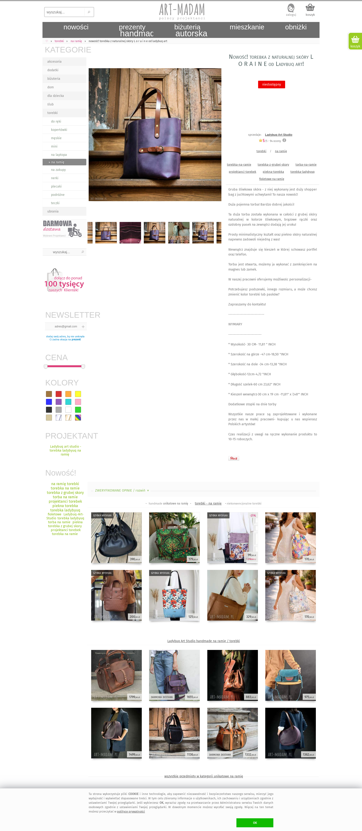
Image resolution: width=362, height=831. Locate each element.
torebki (52, 113)
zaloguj (291, 14)
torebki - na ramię (208, 503)
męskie (56, 138)
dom (50, 87)
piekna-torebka (273, 171)
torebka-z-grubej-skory (273, 164)
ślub (50, 104)
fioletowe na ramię (271, 179)
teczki (55, 203)
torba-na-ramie (306, 164)
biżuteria (53, 79)
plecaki (56, 186)
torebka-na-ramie (239, 164)
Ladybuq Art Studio (278, 134)
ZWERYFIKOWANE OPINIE (122, 490)
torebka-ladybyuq (302, 171)
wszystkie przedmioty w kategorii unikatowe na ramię (203, 776)
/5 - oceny (270, 141)
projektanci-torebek (242, 171)
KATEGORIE (65, 49)
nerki (54, 178)
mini (54, 146)
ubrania (53, 211)
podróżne (58, 195)
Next (213, 135)
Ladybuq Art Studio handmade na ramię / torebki (203, 641)
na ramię (281, 151)
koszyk (310, 14)
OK (255, 823)
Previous (95, 135)
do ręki (56, 121)
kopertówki (59, 130)
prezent (76, 339)
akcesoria (54, 62)
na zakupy (58, 170)
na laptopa (59, 155)
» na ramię (56, 162)
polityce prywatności (131, 811)
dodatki (52, 70)
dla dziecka (55, 96)
